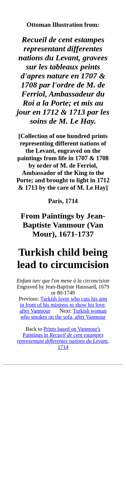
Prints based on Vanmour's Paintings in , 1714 (63, 338)
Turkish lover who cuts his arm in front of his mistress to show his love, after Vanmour (63, 305)
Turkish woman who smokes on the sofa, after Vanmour (63, 314)
